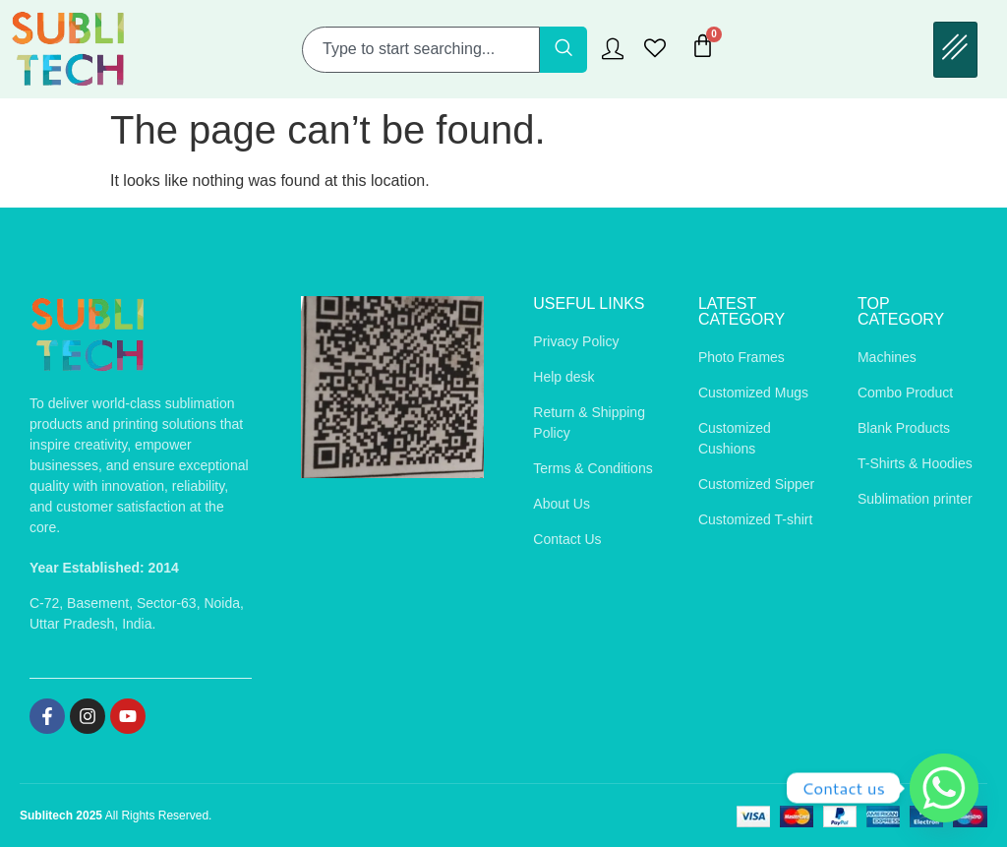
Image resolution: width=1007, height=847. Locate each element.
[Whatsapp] (944, 788)
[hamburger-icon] (955, 50)
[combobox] (421, 50)
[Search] (563, 50)
